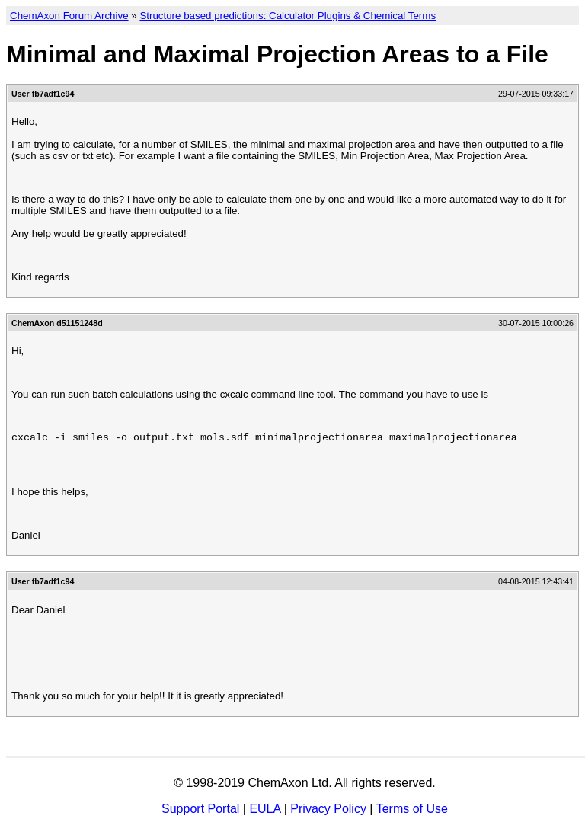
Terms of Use (412, 808)
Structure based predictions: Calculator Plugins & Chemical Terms (287, 15)
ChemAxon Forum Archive (69, 15)
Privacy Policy (328, 808)
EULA (264, 808)
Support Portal (200, 808)
